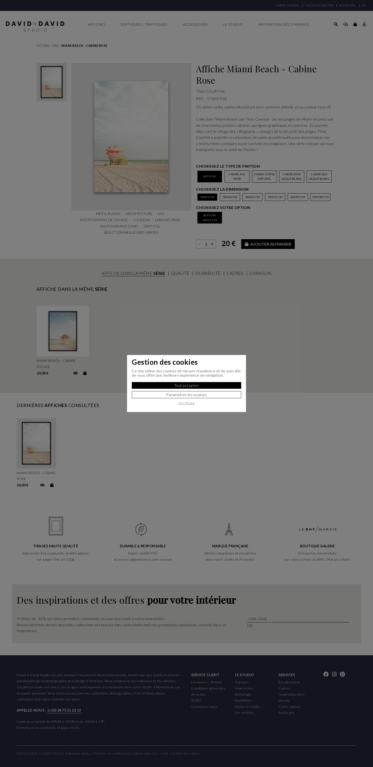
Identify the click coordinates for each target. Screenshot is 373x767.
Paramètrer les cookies (186, 394)
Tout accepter (186, 385)
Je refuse (186, 403)
